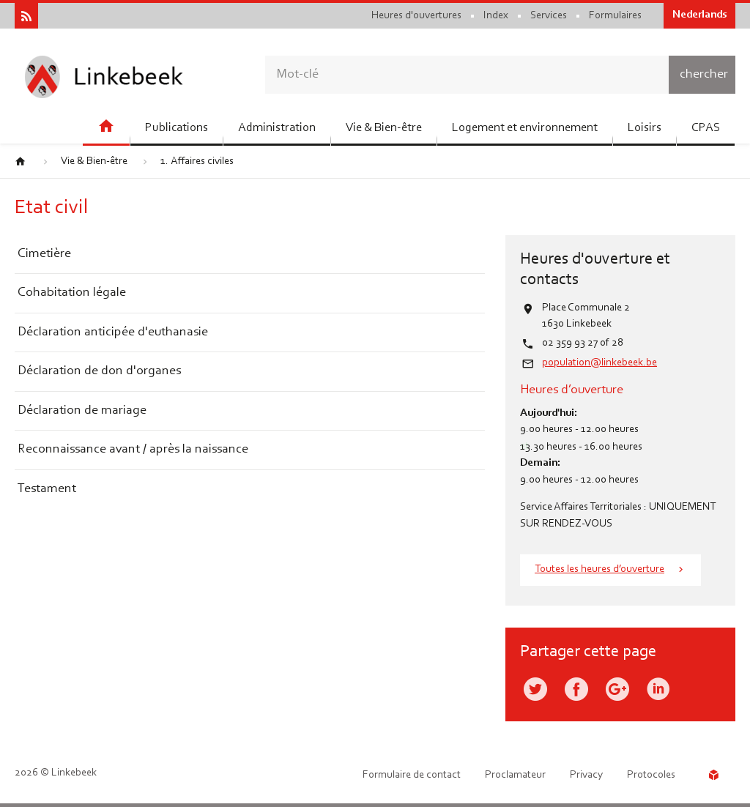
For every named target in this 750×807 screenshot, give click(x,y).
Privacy (586, 775)
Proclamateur (515, 775)
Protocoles (651, 775)
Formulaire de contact (412, 775)
